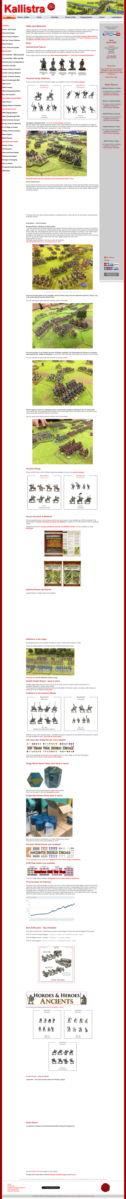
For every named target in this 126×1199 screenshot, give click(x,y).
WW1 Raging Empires (9, 113)
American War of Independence (13, 62)
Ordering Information (9, 156)
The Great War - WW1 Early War (13, 55)
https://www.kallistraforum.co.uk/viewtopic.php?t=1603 (43, 242)
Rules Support (7, 134)
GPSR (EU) (6, 171)
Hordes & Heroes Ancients (11, 69)
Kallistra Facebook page (58, 1174)
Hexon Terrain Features (10, 37)
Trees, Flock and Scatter (10, 47)
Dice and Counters (8, 94)
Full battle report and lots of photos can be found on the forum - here (50, 179)
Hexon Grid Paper (8, 33)
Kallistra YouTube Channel (37, 40)
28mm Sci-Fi (6, 84)
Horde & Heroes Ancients (11, 120)
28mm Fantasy (7, 87)
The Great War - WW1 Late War (13, 58)
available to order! (53, 792)
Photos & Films (70, 17)
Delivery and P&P (13, 1189)
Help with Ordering (13, 1191)
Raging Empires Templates (11, 105)
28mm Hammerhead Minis (11, 91)
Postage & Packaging (9, 160)
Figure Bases (6, 102)
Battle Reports (7, 138)
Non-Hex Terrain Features (11, 40)
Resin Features (7, 44)
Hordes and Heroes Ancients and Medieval (51, 522)
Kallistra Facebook (37, 1171)
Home (9, 17)
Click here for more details (52, 736)
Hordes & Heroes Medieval (11, 73)
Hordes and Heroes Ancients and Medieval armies (58, 527)
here (65, 300)
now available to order (56, 1007)
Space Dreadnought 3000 (11, 80)
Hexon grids (92, 36)
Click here (29, 677)
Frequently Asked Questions (12, 167)
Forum (39, 17)
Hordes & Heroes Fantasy (11, 76)
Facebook (87, 38)
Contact (102, 17)
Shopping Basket (86, 17)
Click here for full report (111, 95)
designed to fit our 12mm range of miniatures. (65, 859)
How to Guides (7, 163)
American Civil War (9, 66)
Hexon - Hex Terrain (9, 29)
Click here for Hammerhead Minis (82, 55)
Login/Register (117, 17)
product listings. (79, 82)
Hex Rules (54, 17)
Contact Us (11, 1186)
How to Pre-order (111, 77)
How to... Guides (23, 17)
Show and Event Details (10, 152)
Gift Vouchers (7, 149)
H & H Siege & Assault (10, 127)
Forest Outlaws (58, 123)
